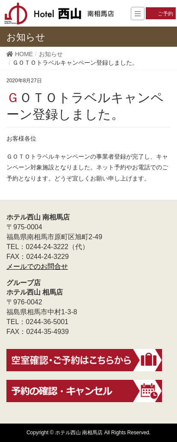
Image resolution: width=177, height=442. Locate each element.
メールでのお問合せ (37, 266)
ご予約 (165, 14)
